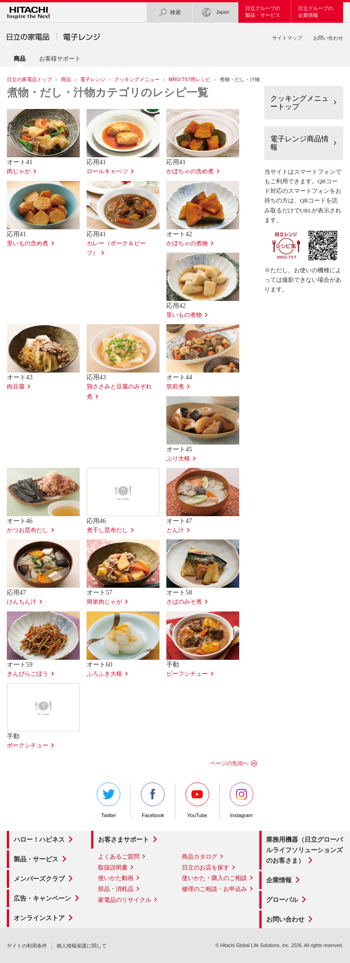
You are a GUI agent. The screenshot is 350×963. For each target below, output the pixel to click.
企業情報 (279, 880)
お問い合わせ (328, 38)
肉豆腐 (16, 386)
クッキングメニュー (137, 79)
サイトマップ (287, 38)
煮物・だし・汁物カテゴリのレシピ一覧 (107, 92)
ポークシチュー (27, 745)
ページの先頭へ (229, 763)
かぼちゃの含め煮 (190, 171)
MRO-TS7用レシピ (190, 79)
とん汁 (175, 530)
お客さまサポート (123, 839)
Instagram (241, 800)
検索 (169, 12)
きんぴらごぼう (27, 674)
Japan (215, 12)
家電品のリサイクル (124, 899)
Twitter (108, 800)
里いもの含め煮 (27, 243)
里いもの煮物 (184, 315)
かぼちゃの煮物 (187, 243)
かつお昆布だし (27, 530)
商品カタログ (199, 856)
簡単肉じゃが (104, 602)
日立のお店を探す (205, 867)
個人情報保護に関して (82, 945)
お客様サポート (60, 58)
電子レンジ (92, 79)
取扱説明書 (113, 867)
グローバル (282, 899)
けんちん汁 (21, 602)
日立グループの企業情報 (315, 11)
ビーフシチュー (187, 674)
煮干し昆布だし (107, 530)
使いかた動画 (116, 878)
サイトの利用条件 (27, 945)
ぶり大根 (178, 459)
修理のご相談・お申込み (214, 888)
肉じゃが (19, 171)
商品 (66, 79)
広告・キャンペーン (42, 898)
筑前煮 (175, 386)
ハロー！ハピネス (39, 839)
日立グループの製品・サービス (262, 11)
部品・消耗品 (116, 888)
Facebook (153, 800)
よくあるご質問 (118, 856)
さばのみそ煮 (184, 602)
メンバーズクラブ (39, 878)
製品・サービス (36, 859)
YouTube (197, 800)
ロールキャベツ (107, 171)
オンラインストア (39, 918)
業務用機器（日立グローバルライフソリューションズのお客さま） (304, 850)
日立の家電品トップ (29, 79)
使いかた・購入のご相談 (214, 878)
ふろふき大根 (104, 674)
